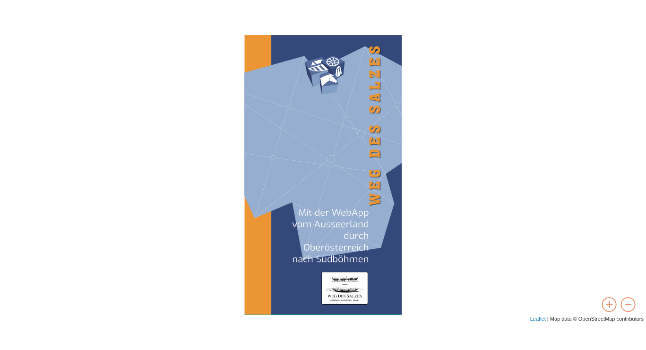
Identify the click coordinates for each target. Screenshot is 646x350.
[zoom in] (609, 304)
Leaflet (538, 319)
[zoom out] (628, 304)
